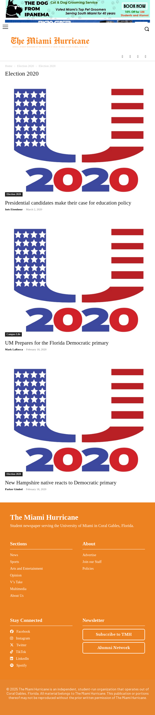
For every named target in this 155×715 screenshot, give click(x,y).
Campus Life (13, 334)
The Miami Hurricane (44, 517)
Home (8, 66)
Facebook (20, 631)
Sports (14, 562)
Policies (88, 568)
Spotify (18, 665)
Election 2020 (25, 66)
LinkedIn (19, 659)
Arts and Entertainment (26, 568)
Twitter (18, 645)
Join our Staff (92, 562)
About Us (17, 596)
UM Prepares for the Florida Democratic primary (57, 343)
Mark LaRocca (14, 349)
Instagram (20, 638)
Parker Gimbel (14, 489)
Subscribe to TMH (114, 634)
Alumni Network (114, 647)
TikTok (18, 652)
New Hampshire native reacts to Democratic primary (60, 483)
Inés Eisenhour (14, 209)
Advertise (89, 555)
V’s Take (16, 582)
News (14, 555)
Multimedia (18, 589)
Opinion (16, 575)
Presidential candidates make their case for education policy (68, 203)
